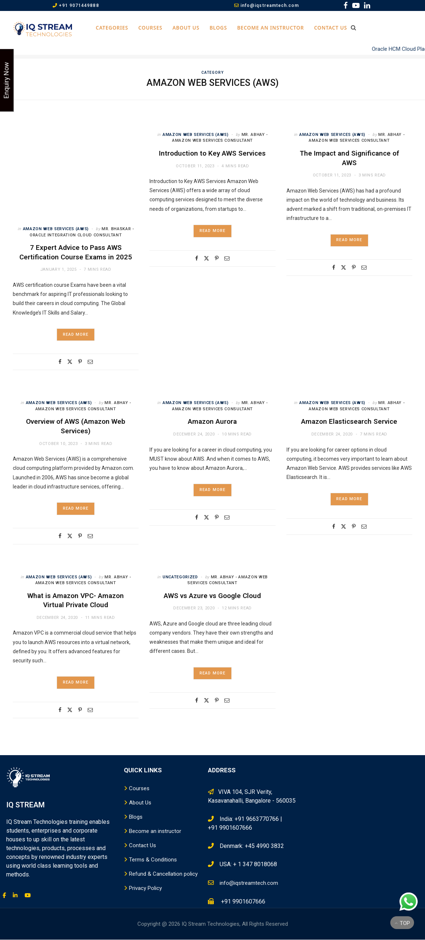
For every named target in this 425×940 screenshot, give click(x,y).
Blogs (218, 27)
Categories (112, 27)
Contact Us (330, 27)
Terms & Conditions (153, 860)
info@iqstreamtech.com (266, 5)
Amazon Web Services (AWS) (56, 229)
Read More (75, 334)
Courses (150, 27)
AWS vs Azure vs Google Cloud (212, 595)
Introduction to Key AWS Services (212, 153)
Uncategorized (180, 577)
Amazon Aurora (212, 422)
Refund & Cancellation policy (163, 874)
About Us (186, 27)
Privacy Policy (145, 888)
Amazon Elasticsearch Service (349, 422)
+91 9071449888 (76, 5)
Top (402, 923)
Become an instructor (270, 27)
